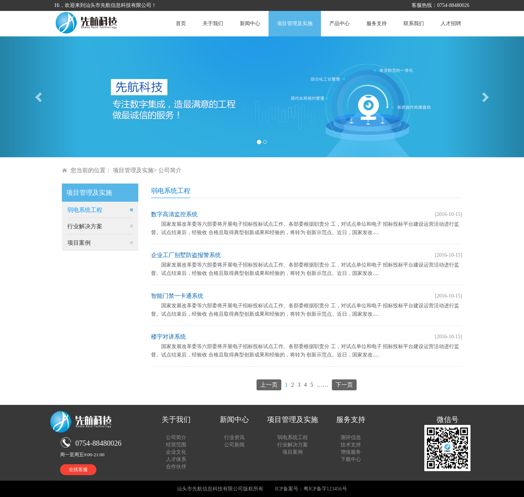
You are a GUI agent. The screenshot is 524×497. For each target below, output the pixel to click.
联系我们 (414, 23)
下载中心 (351, 459)
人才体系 (176, 459)
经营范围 (176, 444)
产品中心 (339, 23)
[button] (39, 96)
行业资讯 (234, 437)
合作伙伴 (176, 466)
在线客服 (78, 469)
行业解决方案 (84, 226)
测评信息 (351, 437)
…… (322, 385)
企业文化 (176, 452)
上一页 (269, 385)
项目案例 (79, 243)
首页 (181, 23)
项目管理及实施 (295, 23)
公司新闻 (234, 444)
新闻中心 (250, 23)
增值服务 (351, 452)
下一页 (344, 385)
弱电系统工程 (84, 210)
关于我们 (213, 23)
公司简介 (170, 170)
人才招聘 (451, 23)
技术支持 (351, 444)
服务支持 (376, 23)
